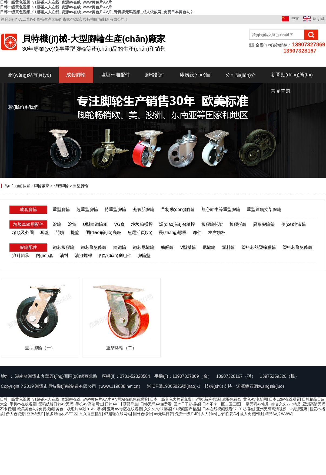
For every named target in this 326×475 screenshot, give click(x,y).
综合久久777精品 (285, 404)
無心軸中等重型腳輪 (220, 209)
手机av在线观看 (23, 404)
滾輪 (57, 224)
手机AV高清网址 (89, 404)
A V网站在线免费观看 (130, 399)
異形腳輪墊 (264, 224)
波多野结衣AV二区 (61, 414)
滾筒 (72, 224)
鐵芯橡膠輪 (63, 247)
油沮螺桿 (83, 255)
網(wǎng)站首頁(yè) (29, 75)
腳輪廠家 (41, 186)
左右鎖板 (216, 232)
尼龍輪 (208, 247)
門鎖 (59, 232)
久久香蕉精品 (90, 414)
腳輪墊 (144, 255)
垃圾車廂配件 (115, 74)
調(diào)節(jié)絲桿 (177, 224)
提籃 (75, 232)
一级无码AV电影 (256, 404)
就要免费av (231, 399)
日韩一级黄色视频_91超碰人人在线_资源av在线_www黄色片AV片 (55, 399)
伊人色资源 (15, 414)
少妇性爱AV (228, 414)
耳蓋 (44, 232)
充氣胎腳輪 (143, 209)
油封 (64, 255)
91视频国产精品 (186, 409)
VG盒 (119, 224)
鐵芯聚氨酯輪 (94, 247)
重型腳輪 (80, 186)
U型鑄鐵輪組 (95, 224)
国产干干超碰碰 (187, 404)
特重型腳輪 (115, 209)
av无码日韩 (163, 414)
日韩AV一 (113, 404)
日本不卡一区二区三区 (221, 404)
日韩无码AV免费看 (156, 404)
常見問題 (280, 91)
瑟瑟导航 (130, 404)
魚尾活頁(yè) (140, 232)
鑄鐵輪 (119, 247)
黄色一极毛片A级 (70, 409)
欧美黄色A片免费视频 (35, 409)
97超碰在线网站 (117, 414)
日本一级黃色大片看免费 (171, 399)
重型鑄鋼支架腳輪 (264, 209)
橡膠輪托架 (212, 224)
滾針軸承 (20, 255)
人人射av (208, 414)
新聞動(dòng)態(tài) (292, 74)
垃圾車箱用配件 (28, 224)
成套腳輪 (76, 74)
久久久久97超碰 (157, 409)
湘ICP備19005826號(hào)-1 (173, 386)
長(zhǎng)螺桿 (172, 232)
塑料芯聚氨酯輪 (297, 247)
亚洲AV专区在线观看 (124, 409)
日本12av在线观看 (284, 399)
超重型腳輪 (87, 209)
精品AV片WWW (278, 414)
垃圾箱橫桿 (142, 224)
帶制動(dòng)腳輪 (178, 209)
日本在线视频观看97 (219, 409)
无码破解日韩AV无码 (56, 404)
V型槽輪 (188, 247)
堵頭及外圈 (23, 232)
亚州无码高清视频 (271, 409)
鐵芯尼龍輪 (143, 247)
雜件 (197, 232)
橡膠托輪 (238, 224)
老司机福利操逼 (207, 399)
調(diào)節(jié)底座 (103, 232)
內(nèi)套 (44, 255)
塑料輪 (228, 247)
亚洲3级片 (35, 414)
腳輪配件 (155, 74)
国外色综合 (142, 414)
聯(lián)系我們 (23, 107)
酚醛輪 (167, 247)
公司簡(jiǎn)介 (240, 75)
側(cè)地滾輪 (293, 224)
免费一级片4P (187, 414)
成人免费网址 (251, 414)
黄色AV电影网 (255, 399)
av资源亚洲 (298, 409)
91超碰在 (246, 409)
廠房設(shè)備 (195, 74)
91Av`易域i (96, 409)
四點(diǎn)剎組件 (115, 255)
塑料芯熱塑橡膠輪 (258, 247)
